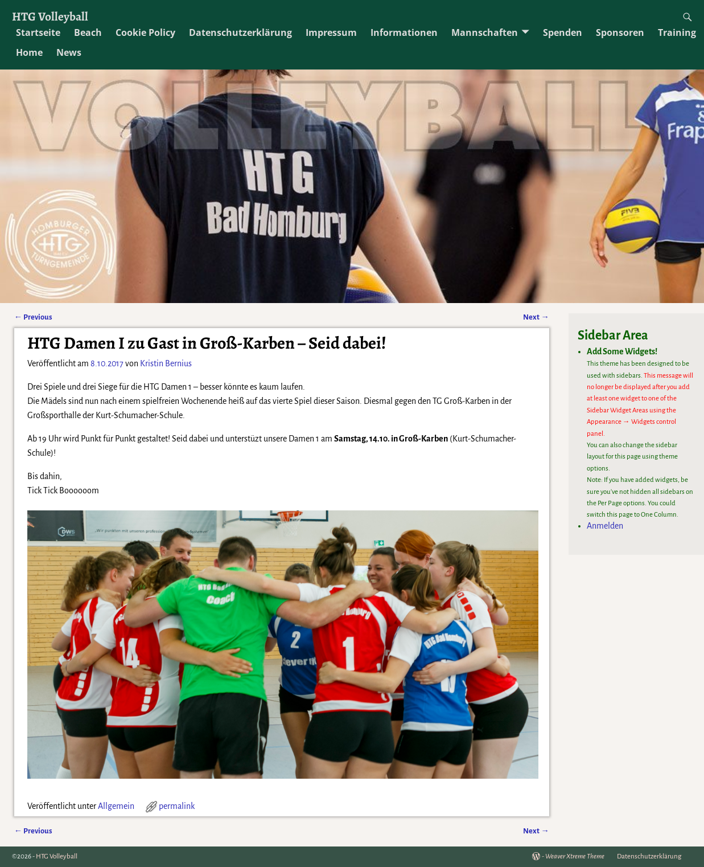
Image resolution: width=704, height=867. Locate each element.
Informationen (404, 32)
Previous (33, 317)
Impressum (331, 32)
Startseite (38, 32)
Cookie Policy (145, 32)
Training (677, 32)
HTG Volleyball (50, 16)
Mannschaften (484, 32)
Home (29, 52)
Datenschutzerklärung (240, 32)
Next (536, 317)
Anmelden (605, 525)
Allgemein (116, 806)
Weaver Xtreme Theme (574, 856)
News (68, 52)
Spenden (562, 32)
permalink (177, 806)
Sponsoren (620, 32)
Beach (88, 32)
